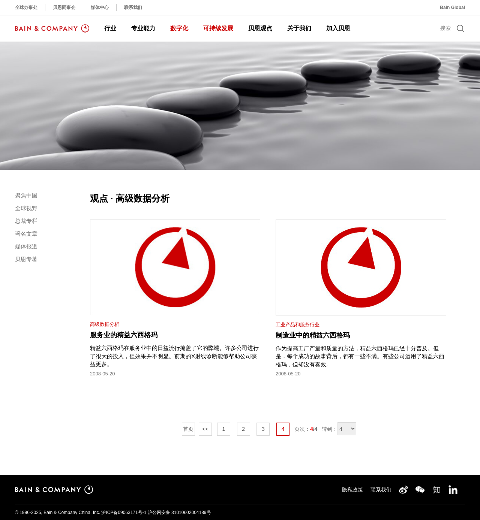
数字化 (179, 28)
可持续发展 (218, 28)
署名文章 (26, 233)
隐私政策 (352, 490)
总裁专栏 (26, 221)
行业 (110, 28)
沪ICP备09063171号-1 (123, 512)
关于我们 (299, 28)
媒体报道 (26, 246)
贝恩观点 (260, 28)
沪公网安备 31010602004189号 (179, 512)
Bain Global (452, 7)
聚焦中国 (26, 195)
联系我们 (133, 7)
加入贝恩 (338, 28)
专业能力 (143, 28)
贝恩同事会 (64, 7)
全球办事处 (26, 7)
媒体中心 (100, 7)
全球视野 (26, 208)
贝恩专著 (26, 259)
